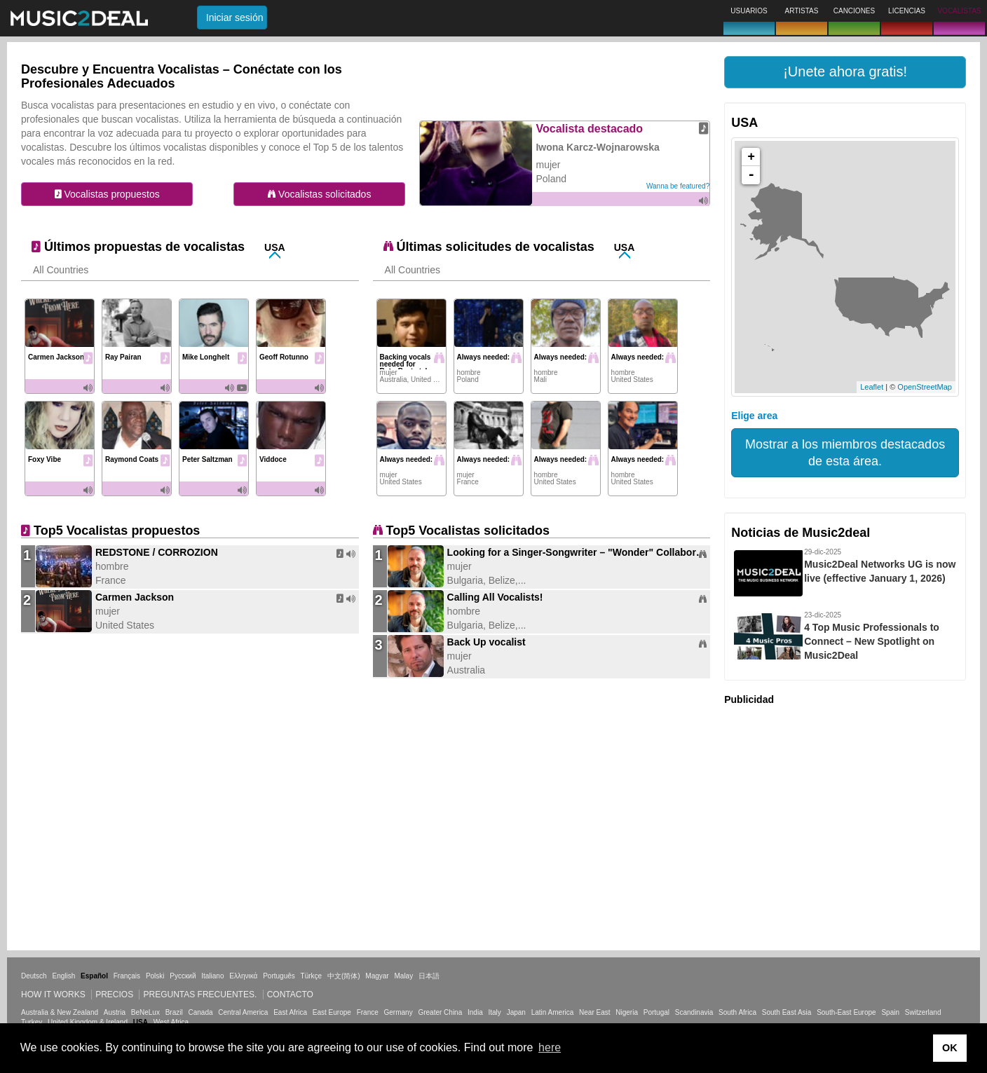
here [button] (549, 1047)
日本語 (429, 976)
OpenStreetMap (924, 387)
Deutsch (34, 976)
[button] (845, 72)
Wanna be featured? (677, 186)
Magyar (376, 976)
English (63, 976)
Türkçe (311, 976)
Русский (183, 976)
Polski (155, 976)
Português (279, 976)
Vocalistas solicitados (319, 194)
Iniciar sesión (235, 17)
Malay (404, 976)
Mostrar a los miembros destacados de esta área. (845, 452)
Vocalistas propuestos (107, 194)
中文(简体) (343, 976)
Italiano (212, 976)
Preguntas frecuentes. (200, 994)
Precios (114, 994)
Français (127, 976)
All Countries (60, 269)
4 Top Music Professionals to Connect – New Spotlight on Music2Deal (871, 641)
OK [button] (950, 1047)
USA (274, 247)
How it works (53, 994)
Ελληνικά (243, 976)
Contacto (290, 994)
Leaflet (871, 387)
